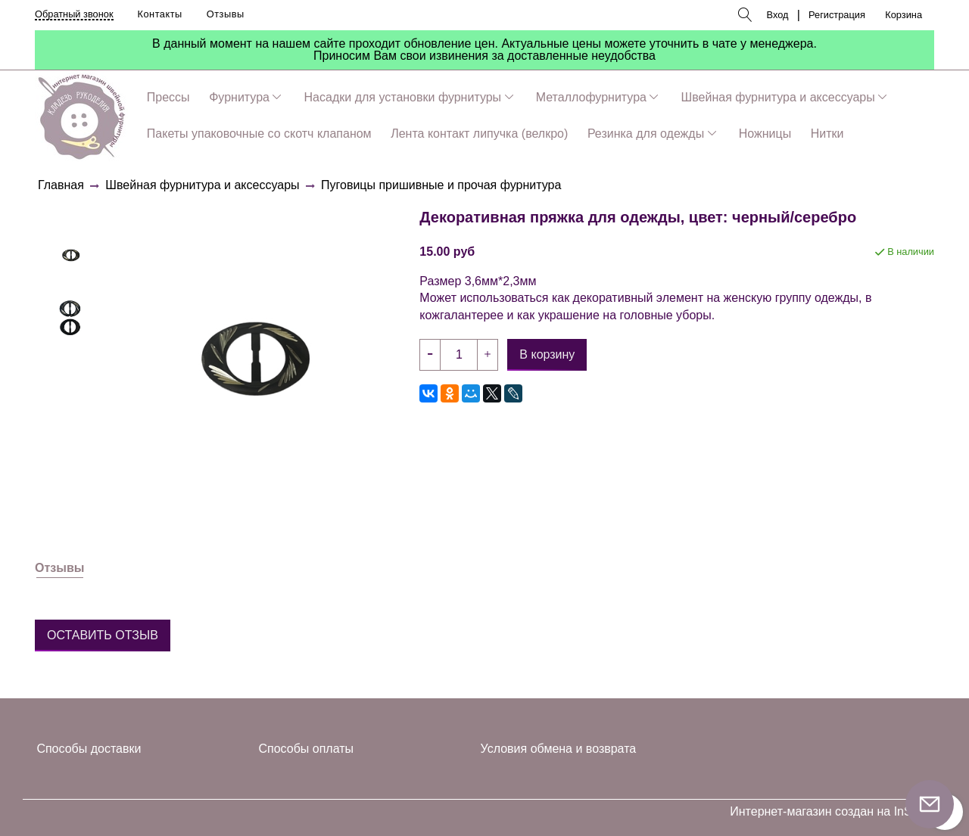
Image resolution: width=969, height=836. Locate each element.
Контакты (160, 14)
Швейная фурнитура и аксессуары (778, 97)
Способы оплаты (306, 748)
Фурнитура (239, 97)
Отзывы (226, 14)
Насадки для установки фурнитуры (403, 97)
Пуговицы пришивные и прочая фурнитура (441, 185)
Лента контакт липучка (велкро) (479, 133)
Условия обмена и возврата (559, 748)
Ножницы (765, 133)
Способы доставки (88, 748)
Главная (61, 185)
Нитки (827, 133)
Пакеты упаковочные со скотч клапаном (259, 133)
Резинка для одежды (645, 133)
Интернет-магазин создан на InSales (832, 812)
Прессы (168, 97)
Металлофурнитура (591, 97)
